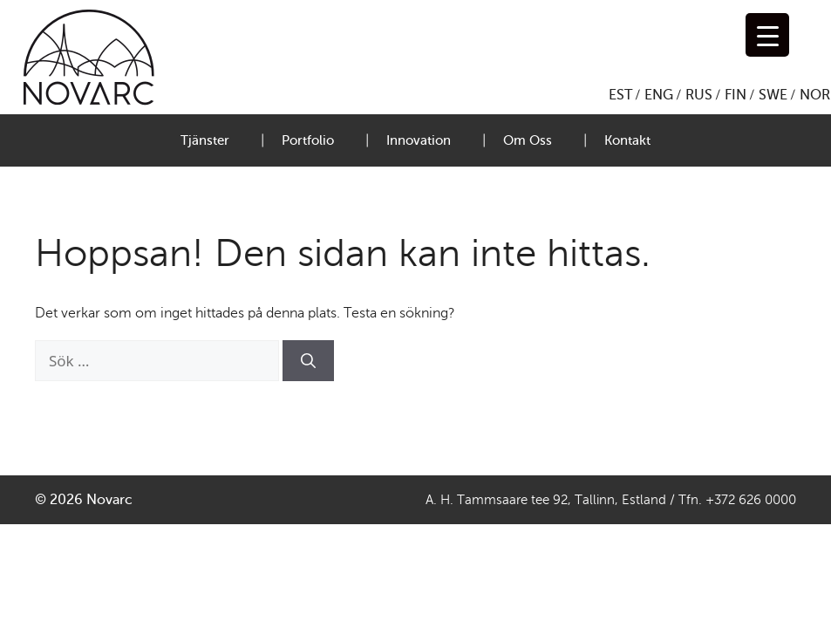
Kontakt (627, 140)
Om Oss (527, 140)
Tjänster (205, 140)
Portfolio (308, 140)
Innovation (418, 140)
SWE (773, 95)
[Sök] (308, 361)
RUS (698, 95)
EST (620, 95)
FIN (735, 95)
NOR (815, 95)
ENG (658, 95)
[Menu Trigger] (767, 35)
